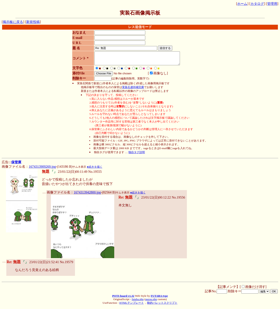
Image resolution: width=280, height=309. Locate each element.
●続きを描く (94, 169)
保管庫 (16, 164)
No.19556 (178, 200)
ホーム (242, 3)
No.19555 (95, 174)
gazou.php (151, 301)
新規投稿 (33, 22)
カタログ (257, 3)
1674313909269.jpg (42, 169)
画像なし (156, 76)
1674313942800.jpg (87, 195)
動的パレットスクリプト (162, 305)
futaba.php (138, 301)
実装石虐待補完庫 (133, 89)
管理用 (272, 3)
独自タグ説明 (136, 154)
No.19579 (66, 264)
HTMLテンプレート (131, 305)
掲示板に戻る (13, 22)
